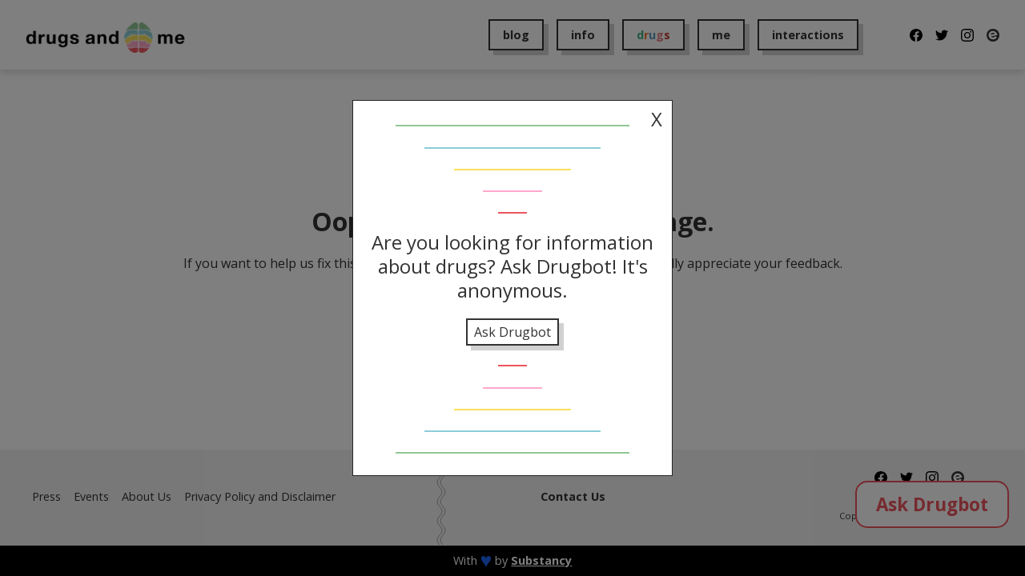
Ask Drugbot (512, 332)
